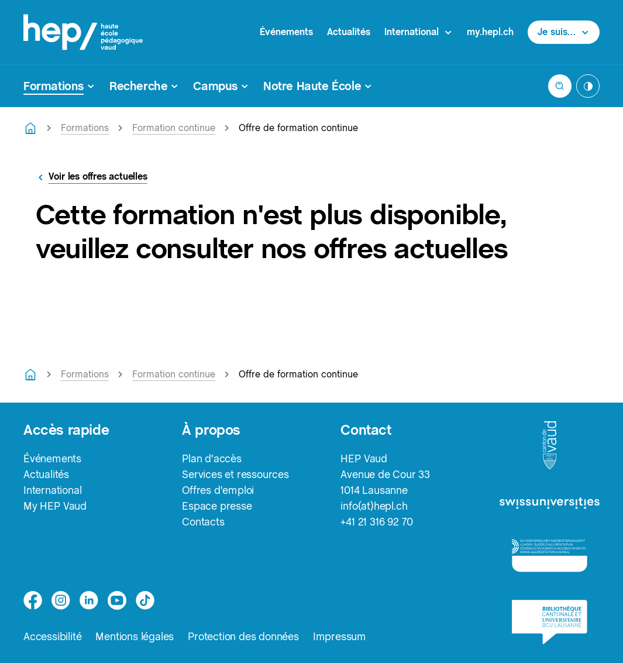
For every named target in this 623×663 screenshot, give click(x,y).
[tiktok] (145, 600)
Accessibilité (52, 636)
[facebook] (32, 600)
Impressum (339, 636)
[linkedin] (89, 600)
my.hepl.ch (490, 31)
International (52, 490)
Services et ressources (235, 474)
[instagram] (60, 600)
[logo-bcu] (549, 622)
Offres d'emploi (218, 490)
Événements (286, 31)
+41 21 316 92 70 (376, 522)
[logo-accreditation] (549, 555)
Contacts (203, 522)
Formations (85, 127)
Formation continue (173, 127)
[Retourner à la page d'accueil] (30, 128)
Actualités (348, 31)
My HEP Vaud (55, 506)
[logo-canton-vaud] (549, 445)
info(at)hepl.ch (373, 506)
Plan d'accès (212, 458)
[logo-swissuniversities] (550, 504)
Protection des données (243, 636)
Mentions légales (134, 636)
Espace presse (217, 506)
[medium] (117, 600)
